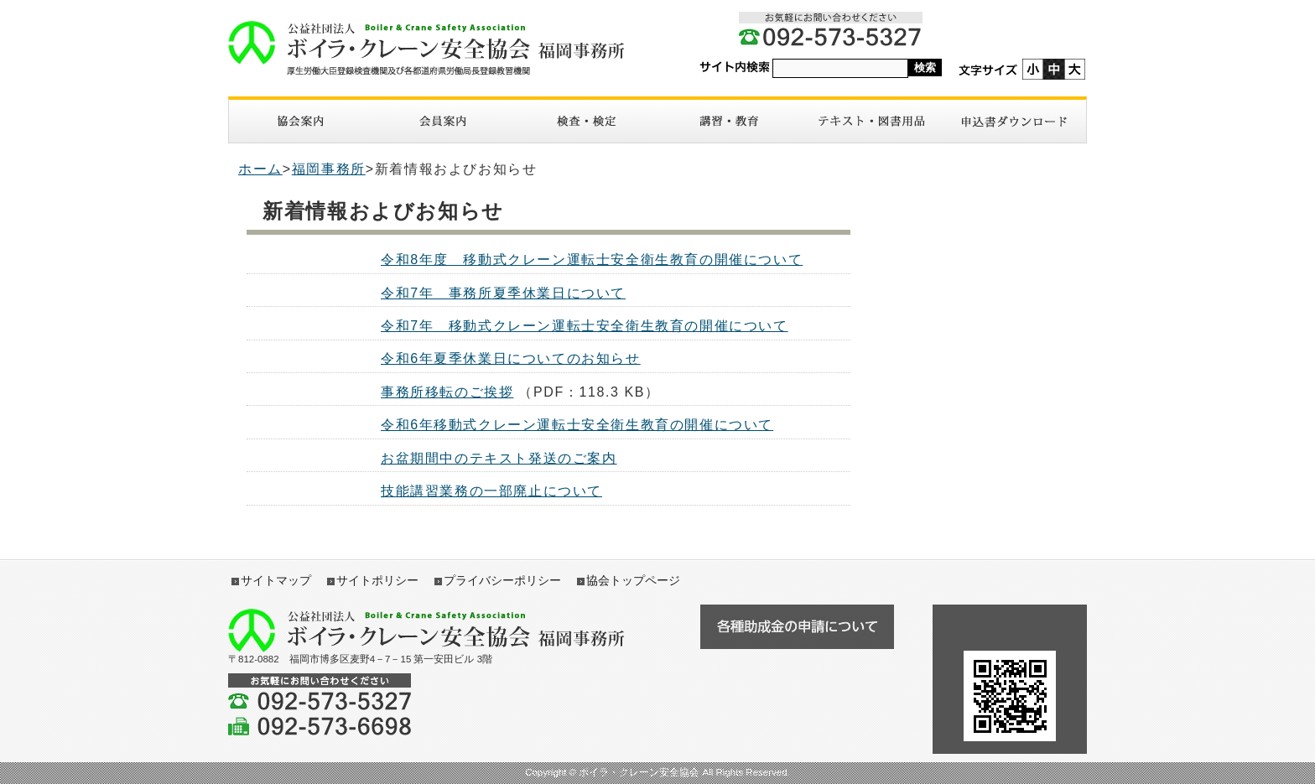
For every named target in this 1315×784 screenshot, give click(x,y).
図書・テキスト (871, 121)
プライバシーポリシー (502, 580)
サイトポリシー (377, 580)
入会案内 (443, 121)
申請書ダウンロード (1014, 121)
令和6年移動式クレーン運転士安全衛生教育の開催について (577, 425)
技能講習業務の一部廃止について (491, 491)
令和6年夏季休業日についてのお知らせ (511, 358)
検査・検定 (586, 121)
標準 (1053, 69)
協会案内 (300, 121)
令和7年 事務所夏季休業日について (503, 293)
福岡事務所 (329, 169)
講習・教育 (729, 121)
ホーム (260, 169)
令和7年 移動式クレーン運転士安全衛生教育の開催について (584, 326)
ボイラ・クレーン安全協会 (435, 48)
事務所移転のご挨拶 (447, 392)
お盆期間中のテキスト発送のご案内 (499, 458)
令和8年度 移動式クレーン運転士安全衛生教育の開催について (592, 259)
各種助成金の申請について (796, 627)
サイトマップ (276, 580)
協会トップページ (633, 580)
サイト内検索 (734, 67)
